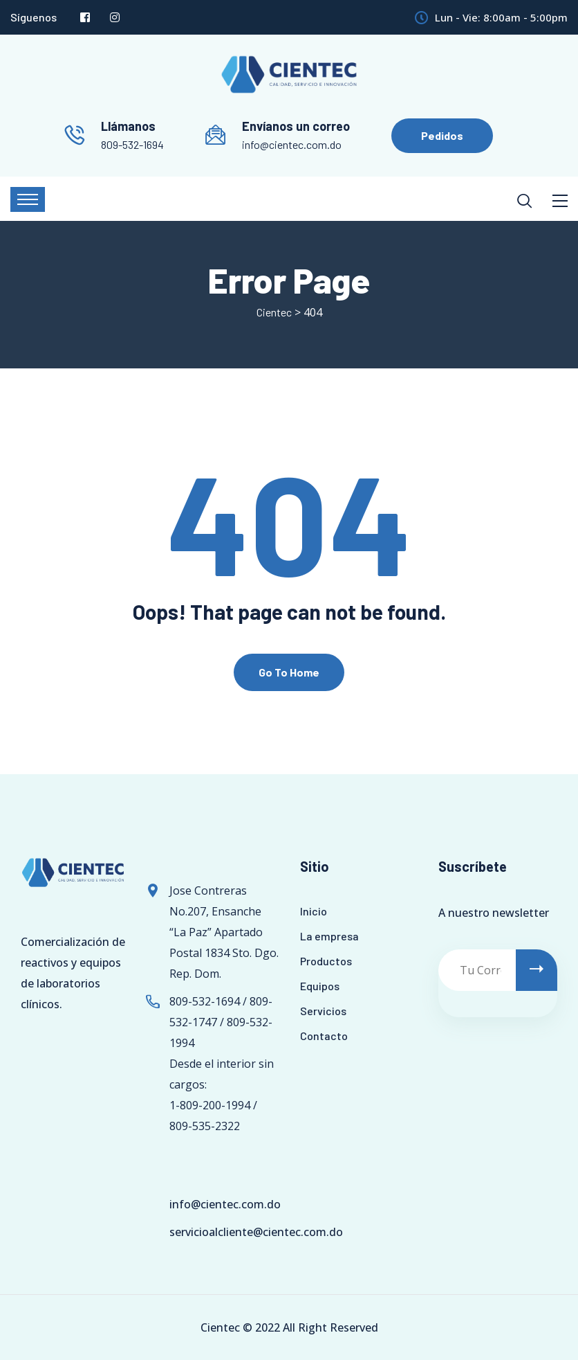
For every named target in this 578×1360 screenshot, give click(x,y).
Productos (326, 960)
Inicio (313, 911)
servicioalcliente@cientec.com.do (256, 1232)
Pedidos (442, 135)
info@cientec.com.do (292, 144)
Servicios (323, 1010)
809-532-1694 (132, 144)
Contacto (324, 1035)
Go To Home (289, 672)
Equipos (319, 985)
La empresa (329, 935)
